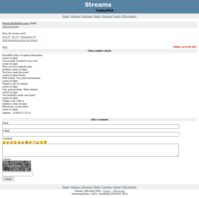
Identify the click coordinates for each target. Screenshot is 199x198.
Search (116, 16)
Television (86, 16)
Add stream (119, 190)
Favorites (107, 16)
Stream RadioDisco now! (16, 23)
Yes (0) (6, 36)
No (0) (15, 36)
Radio (97, 16)
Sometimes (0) (28, 36)
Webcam (75, 16)
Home (66, 16)
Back (5, 46)
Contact (107, 190)
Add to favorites (10, 26)
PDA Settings (129, 16)
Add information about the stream (20, 40)
